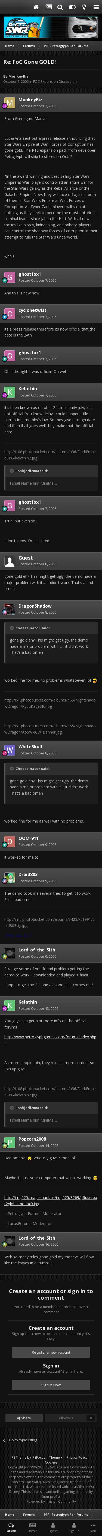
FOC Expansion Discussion (55, 81)
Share (24, 1418)
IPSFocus (38, 1457)
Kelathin (27, 389)
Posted (37, 105)
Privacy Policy (77, 1457)
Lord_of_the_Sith (36, 950)
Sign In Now (51, 1384)
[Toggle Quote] (12, 471)
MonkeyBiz (18, 76)
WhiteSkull (30, 747)
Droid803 (28, 874)
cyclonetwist (32, 310)
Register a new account (51, 1352)
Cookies (51, 1462)
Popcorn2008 (32, 1139)
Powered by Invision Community (51, 1501)
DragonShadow (35, 606)
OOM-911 (28, 838)
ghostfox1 (29, 274)
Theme (56, 1457)
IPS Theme (18, 1457)
